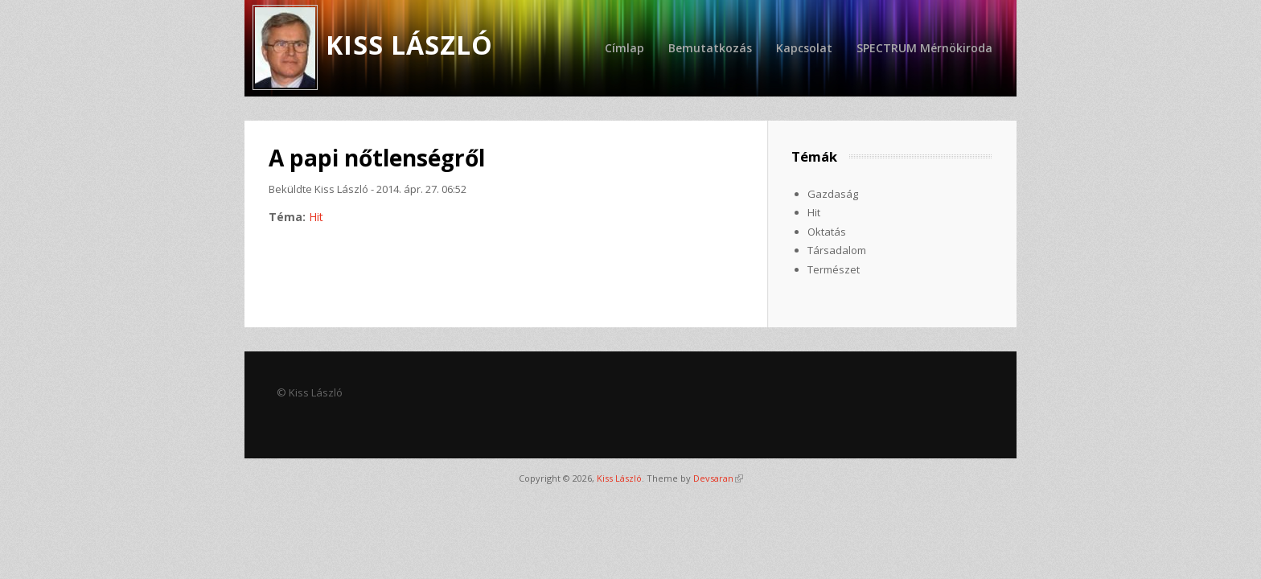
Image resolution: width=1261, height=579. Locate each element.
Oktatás (826, 231)
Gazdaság (832, 194)
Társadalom (836, 250)
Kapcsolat (804, 47)
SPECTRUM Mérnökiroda (924, 47)
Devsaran (718, 478)
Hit (316, 216)
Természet (833, 269)
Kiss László (619, 478)
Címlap (624, 47)
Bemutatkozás (710, 47)
